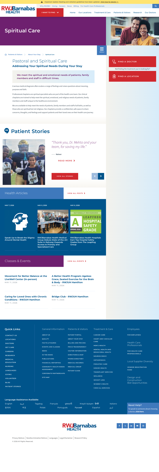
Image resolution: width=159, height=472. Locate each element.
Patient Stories (13, 386)
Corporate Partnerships (53, 373)
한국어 (8, 407)
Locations (10, 339)
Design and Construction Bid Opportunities (137, 380)
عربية (22, 403)
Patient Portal (75, 335)
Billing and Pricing (77, 343)
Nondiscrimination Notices (36, 438)
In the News (47, 355)
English (8, 403)
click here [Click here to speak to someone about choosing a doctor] (140, 411)
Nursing (9, 366)
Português (62, 407)
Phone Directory (76, 359)
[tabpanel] (24, 162)
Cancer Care (99, 335)
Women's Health (101, 384)
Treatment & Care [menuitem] (102, 12)
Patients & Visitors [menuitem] (122, 12)
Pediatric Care (100, 364)
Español (96, 407)
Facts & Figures (49, 343)
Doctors (9, 343)
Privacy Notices (18, 438)
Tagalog (39, 403)
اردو (111, 407)
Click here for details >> (109, 2)
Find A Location (125, 76)
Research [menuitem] (137, 12)
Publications (48, 359)
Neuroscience (100, 356)
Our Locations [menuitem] (85, 12)
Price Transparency (77, 347)
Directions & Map (75, 355)
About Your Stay (34, 54)
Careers (62, 6)
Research (10, 355)
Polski (42, 407)
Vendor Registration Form (137, 368)
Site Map (46, 377)
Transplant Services (103, 372)
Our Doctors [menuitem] (150, 12)
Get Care (9, 347)
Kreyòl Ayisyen (87, 403)
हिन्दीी (97, 403)
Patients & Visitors (15, 54)
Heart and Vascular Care (103, 340)
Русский (78, 407)
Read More (65, 160)
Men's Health (99, 345)
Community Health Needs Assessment (53, 368)
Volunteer (10, 378)
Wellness (98, 376)
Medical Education (10, 361)
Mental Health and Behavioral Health (102, 351)
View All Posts (75, 193)
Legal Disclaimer (66, 438)
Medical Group (74, 367)
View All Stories (65, 176)
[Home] (18, 10)
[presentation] (78, 152)
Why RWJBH (45, 6)
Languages (10, 370)
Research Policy (81, 438)
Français (54, 403)
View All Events (75, 261)
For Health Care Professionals (92, 6)
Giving (54, 6)
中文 (24, 407)
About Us (46, 335)
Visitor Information (77, 351)
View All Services (102, 388)
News (69, 6)
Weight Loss (99, 380)
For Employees (134, 335)
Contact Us (11, 335)
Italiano (113, 403)
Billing (76, 6)
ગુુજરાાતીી (68, 403)
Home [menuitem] (72, 12)
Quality (45, 339)
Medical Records (76, 363)
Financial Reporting (51, 363)
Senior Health (100, 368)
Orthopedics (99, 360)
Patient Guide (74, 371)
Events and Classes (51, 347)
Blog (7, 382)
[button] (155, 6)
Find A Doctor (124, 62)
